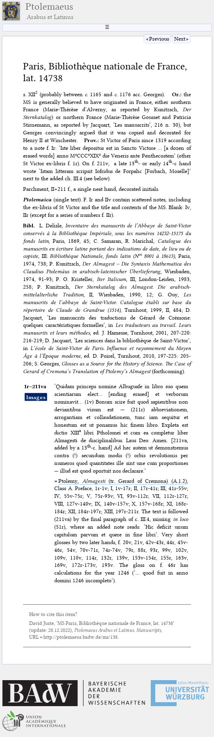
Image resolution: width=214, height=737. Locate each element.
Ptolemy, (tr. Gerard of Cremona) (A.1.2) (122, 481)
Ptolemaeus (49, 11)
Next (179, 38)
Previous (159, 38)
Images (36, 397)
